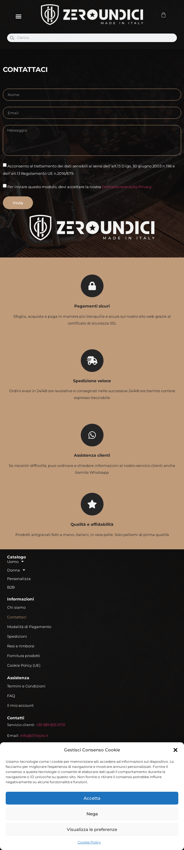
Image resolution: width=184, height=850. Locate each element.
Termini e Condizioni (26, 686)
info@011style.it (34, 735)
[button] (175, 750)
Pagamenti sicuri (92, 306)
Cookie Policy (89, 842)
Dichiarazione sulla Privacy (127, 186)
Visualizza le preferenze (92, 829)
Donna (16, 570)
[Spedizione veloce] (92, 360)
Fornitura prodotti (23, 655)
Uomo (15, 561)
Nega (92, 813)
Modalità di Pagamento (29, 626)
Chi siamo (16, 607)
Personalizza (19, 578)
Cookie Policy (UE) (23, 665)
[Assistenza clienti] (92, 435)
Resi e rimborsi (20, 646)
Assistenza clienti (92, 455)
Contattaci (16, 617)
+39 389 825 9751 (50, 724)
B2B (11, 587)
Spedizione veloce (92, 380)
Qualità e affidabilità (92, 524)
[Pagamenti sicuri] (92, 286)
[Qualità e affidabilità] (92, 504)
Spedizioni (17, 636)
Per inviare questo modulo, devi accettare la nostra (79, 186)
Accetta (92, 798)
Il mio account (20, 705)
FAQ (11, 695)
